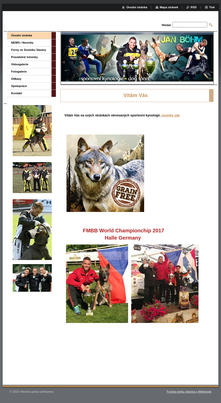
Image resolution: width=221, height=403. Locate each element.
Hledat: (167, 25)
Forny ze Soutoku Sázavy (28, 49)
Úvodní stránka (21, 35)
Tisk (212, 7)
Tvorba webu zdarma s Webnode (188, 391)
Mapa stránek (169, 7)
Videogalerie (19, 64)
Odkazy (16, 78)
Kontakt (16, 93)
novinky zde (170, 115)
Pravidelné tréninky (24, 57)
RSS (194, 7)
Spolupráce (19, 86)
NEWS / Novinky (22, 42)
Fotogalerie (19, 71)
